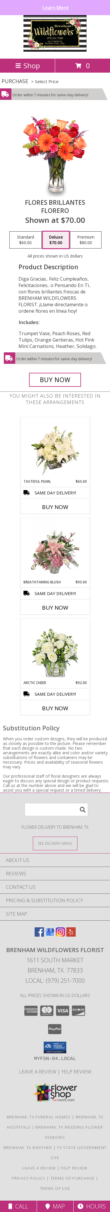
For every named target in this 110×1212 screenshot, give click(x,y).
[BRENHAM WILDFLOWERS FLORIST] (54, 50)
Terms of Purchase (72, 1178)
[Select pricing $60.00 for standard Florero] (25, 240)
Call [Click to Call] (18, 1206)
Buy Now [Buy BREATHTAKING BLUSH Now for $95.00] (55, 607)
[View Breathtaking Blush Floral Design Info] (55, 548)
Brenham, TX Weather (28, 1147)
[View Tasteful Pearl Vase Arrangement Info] (55, 448)
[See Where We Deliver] (55, 843)
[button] (55, 1047)
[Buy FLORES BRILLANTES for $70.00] (55, 380)
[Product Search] (56, 809)
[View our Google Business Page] (50, 934)
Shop (27, 65)
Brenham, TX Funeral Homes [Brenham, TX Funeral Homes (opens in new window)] (39, 1117)
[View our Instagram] (60, 934)
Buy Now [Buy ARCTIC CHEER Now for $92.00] (55, 708)
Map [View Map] (55, 1206)
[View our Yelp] (71, 934)
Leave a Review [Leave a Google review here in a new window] (38, 1071)
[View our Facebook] (39, 934)
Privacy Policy (28, 1178)
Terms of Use (55, 1188)
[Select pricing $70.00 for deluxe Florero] (56, 240)
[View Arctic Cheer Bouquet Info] (55, 649)
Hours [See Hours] (91, 1206)
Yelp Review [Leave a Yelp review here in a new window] (76, 1071)
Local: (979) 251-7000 (55, 980)
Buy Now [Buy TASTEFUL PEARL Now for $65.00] (55, 507)
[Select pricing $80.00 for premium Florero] (85, 240)
